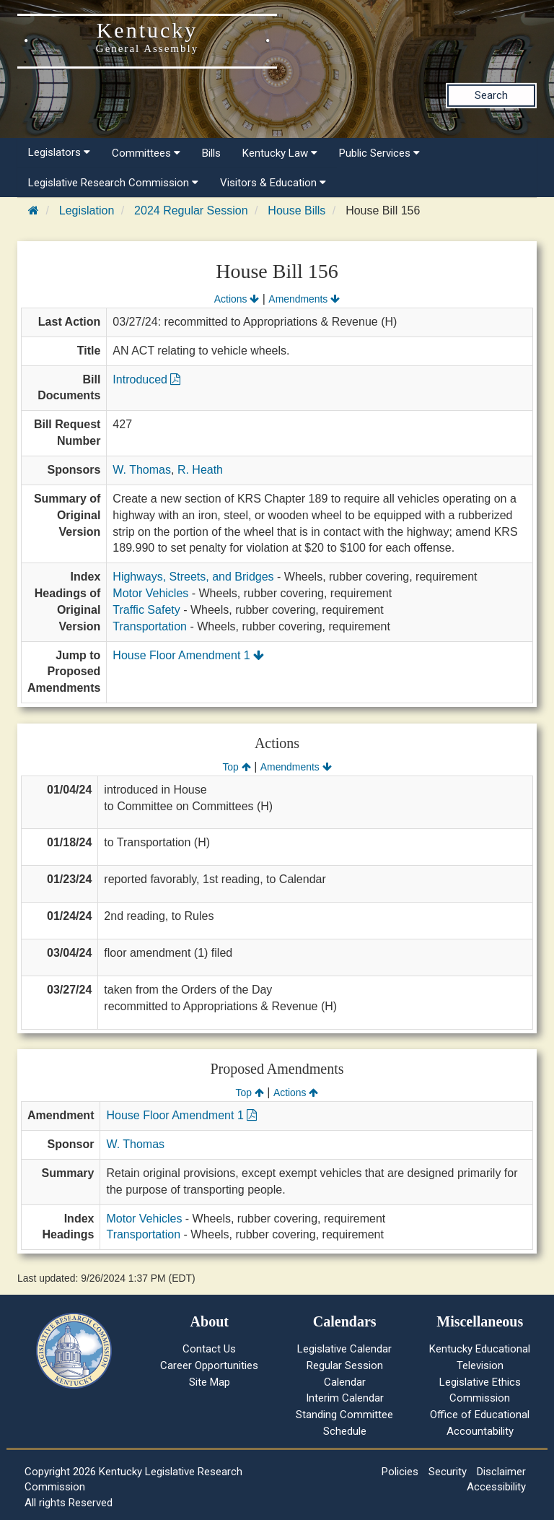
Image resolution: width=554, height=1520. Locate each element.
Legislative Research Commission (113, 182)
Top (236, 767)
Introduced (146, 379)
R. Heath (200, 470)
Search (491, 95)
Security (447, 1471)
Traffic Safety (146, 610)
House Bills (296, 210)
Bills (211, 153)
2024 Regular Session (190, 210)
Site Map (209, 1382)
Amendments (304, 299)
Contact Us (209, 1348)
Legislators (59, 152)
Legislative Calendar (344, 1348)
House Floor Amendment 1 (188, 655)
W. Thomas (142, 470)
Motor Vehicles (150, 593)
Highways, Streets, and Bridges (193, 576)
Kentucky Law (279, 153)
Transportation (150, 626)
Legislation (87, 210)
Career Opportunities (209, 1365)
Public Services (379, 153)
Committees (146, 153)
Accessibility (496, 1486)
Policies (400, 1471)
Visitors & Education (273, 182)
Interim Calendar (345, 1397)
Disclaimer (501, 1471)
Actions (236, 299)
